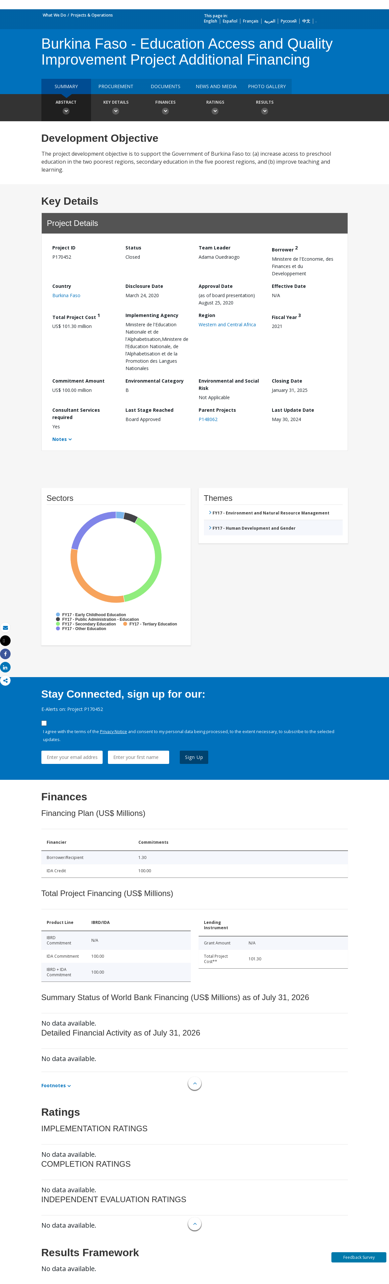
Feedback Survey (359, 1257)
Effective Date (289, 286)
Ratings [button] (215, 108)
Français (251, 21)
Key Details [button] (115, 108)
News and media (216, 86)
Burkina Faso (66, 295)
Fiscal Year (286, 316)
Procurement (115, 86)
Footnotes (53, 1085)
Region (207, 315)
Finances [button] (165, 108)
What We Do (54, 15)
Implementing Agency (151, 315)
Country (61, 286)
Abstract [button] (66, 108)
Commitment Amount (78, 381)
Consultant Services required (76, 413)
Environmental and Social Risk (229, 384)
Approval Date (216, 286)
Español (230, 21)
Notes (59, 439)
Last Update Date (293, 410)
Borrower (285, 248)
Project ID (63, 247)
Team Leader (214, 247)
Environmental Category (154, 381)
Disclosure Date (144, 286)
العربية (269, 21)
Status (133, 247)
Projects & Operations (92, 15)
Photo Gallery (267, 86)
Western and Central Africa (227, 324)
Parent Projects (217, 410)
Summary (66, 86)
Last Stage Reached (149, 410)
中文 (306, 21)
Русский (289, 21)
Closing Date (287, 381)
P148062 (208, 419)
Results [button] (264, 108)
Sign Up (194, 757)
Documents (165, 86)
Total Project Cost (76, 316)
